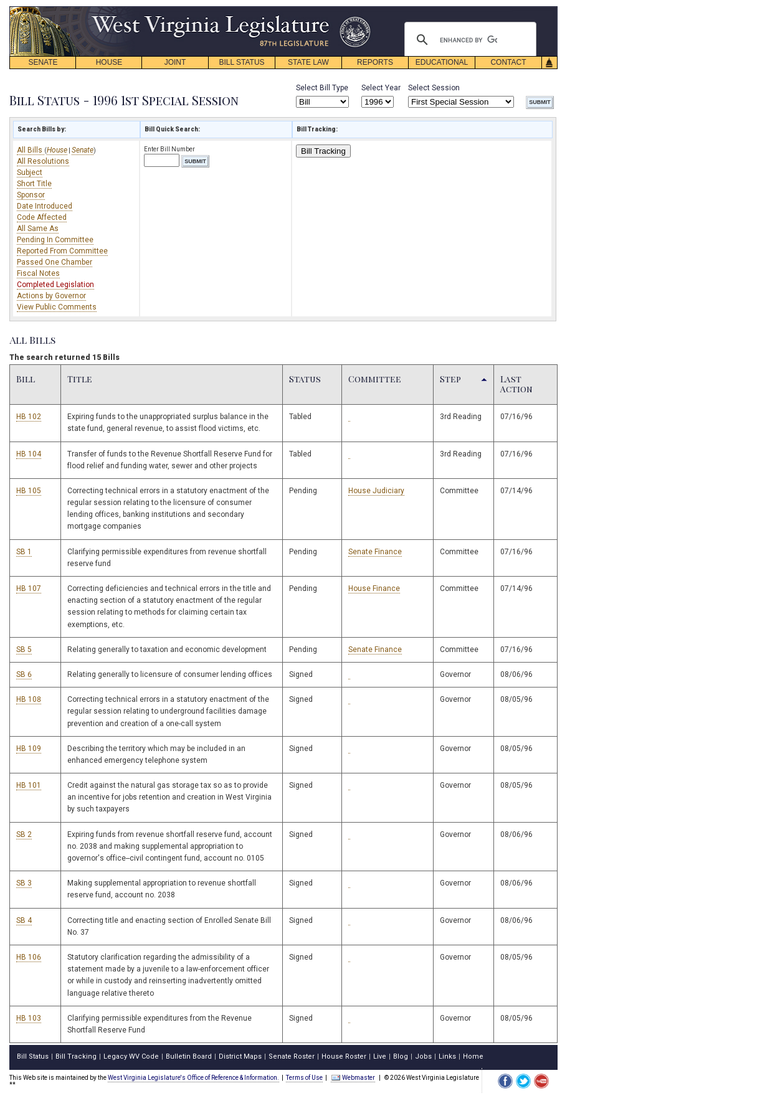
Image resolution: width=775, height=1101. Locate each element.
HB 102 (28, 416)
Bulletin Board (189, 1056)
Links (447, 1056)
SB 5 (24, 649)
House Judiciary (376, 490)
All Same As (38, 228)
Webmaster (353, 1077)
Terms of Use (304, 1077)
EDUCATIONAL (442, 62)
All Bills (30, 150)
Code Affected (42, 217)
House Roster (343, 1056)
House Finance (374, 588)
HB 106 (28, 957)
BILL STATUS (241, 62)
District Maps (240, 1056)
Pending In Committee (55, 239)
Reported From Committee (62, 251)
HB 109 (28, 748)
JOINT (175, 62)
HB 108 (28, 699)
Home (473, 1056)
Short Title (34, 183)
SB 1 (24, 551)
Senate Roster (292, 1056)
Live (379, 1056)
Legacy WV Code (131, 1056)
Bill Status (33, 1056)
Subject (29, 172)
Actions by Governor (51, 295)
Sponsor (31, 195)
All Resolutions (43, 161)
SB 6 (24, 674)
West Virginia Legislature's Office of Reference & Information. (193, 1077)
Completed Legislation (55, 284)
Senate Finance (375, 551)
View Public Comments (57, 307)
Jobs (423, 1056)
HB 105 (28, 490)
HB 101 (28, 785)
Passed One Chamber (54, 262)
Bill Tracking (323, 151)
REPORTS (375, 62)
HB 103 (28, 1018)
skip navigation (361, 9)
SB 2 (24, 834)
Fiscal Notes (38, 273)
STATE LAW (308, 62)
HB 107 (28, 588)
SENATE (42, 62)
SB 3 (24, 883)
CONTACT (508, 62)
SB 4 (24, 920)
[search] (468, 39)
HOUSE (109, 62)
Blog (400, 1056)
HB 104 (28, 454)
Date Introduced (44, 206)
